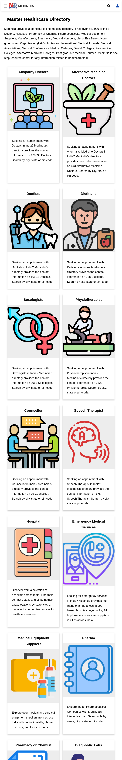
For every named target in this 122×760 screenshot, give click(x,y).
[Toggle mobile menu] (4, 6)
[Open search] (109, 6)
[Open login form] (117, 6)
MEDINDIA (21, 6)
